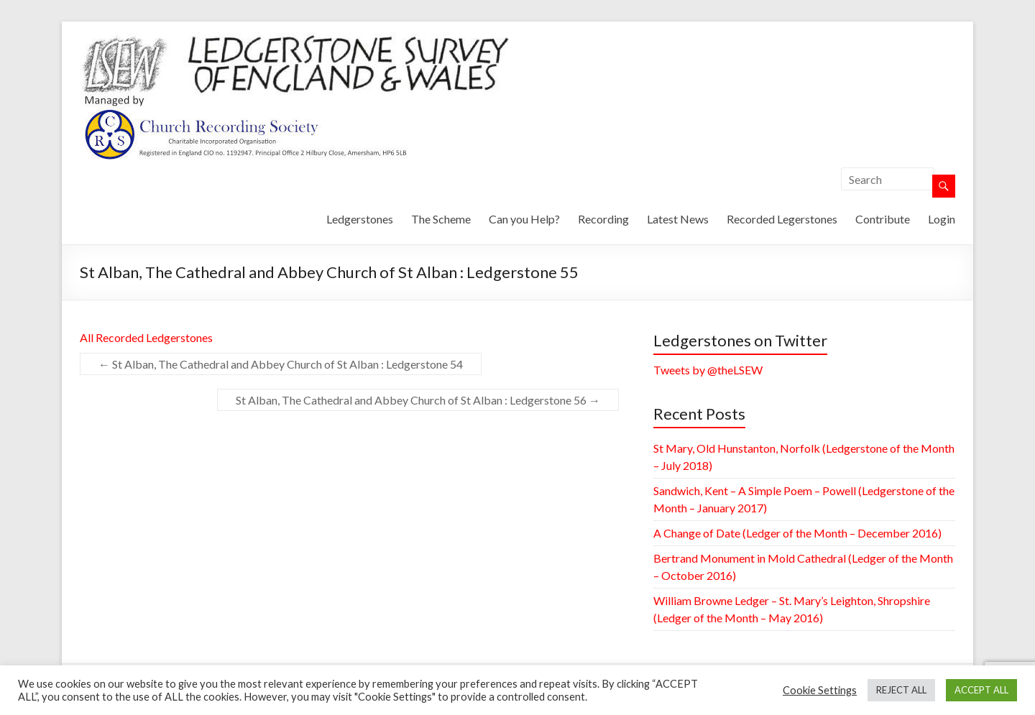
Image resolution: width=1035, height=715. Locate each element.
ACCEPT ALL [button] (981, 690)
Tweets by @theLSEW (708, 370)
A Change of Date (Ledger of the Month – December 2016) (797, 533)
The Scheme (441, 219)
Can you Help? (524, 219)
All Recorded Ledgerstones (146, 337)
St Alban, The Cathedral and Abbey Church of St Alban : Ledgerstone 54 (280, 364)
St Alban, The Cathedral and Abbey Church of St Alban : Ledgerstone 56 (418, 400)
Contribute (882, 219)
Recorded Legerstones (782, 219)
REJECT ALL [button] (901, 690)
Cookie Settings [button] (820, 690)
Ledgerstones (359, 219)
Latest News (678, 219)
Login (941, 219)
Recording (603, 219)
